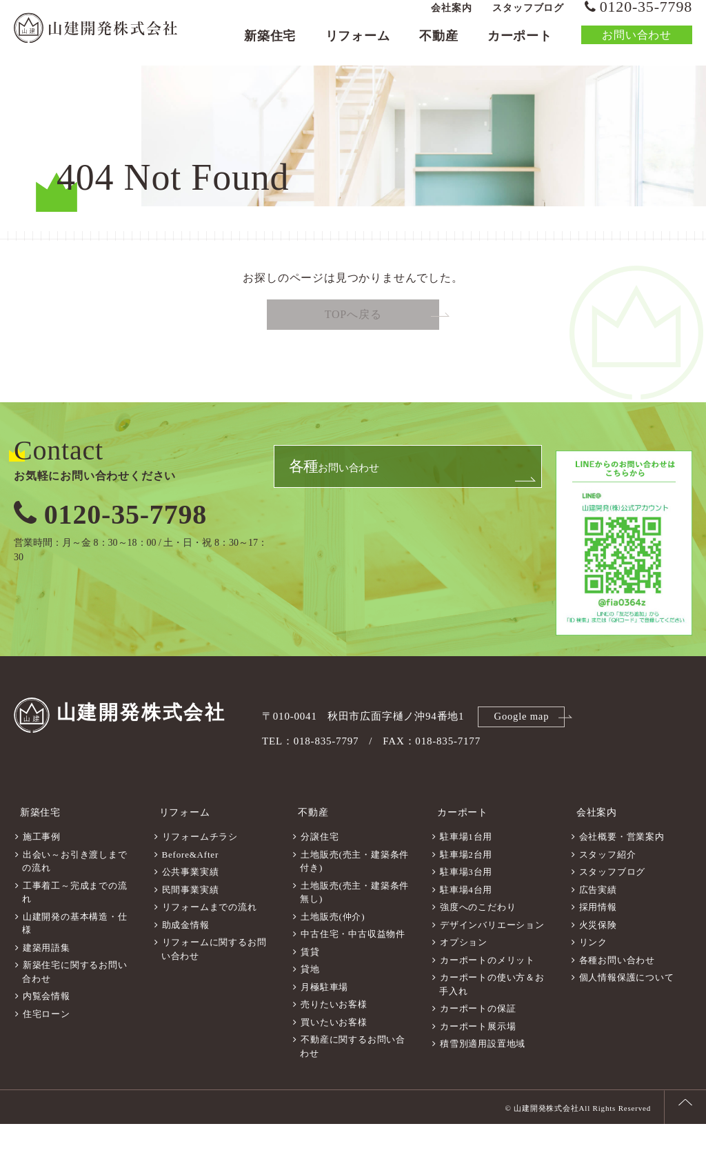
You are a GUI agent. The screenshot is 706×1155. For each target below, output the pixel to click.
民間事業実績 (190, 921)
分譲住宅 (320, 867)
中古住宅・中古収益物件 (353, 965)
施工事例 (42, 867)
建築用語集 (46, 979)
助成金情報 (186, 956)
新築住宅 (270, 45)
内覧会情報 (46, 1027)
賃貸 (310, 983)
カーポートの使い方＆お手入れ (492, 1015)
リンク (593, 973)
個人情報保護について (626, 1008)
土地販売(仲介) (333, 947)
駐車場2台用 (466, 885)
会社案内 (451, 17)
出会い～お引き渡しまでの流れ (75, 892)
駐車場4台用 (466, 921)
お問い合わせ (637, 44)
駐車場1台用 (466, 867)
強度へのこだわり (478, 938)
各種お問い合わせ (617, 991)
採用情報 (598, 938)
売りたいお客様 (334, 1035)
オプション (463, 973)
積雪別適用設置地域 (482, 1074)
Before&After (190, 885)
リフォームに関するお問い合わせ (214, 980)
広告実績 (598, 921)
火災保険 (598, 956)
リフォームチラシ (200, 867)
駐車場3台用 (466, 903)
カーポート (519, 45)
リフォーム (357, 45)
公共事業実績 (190, 903)
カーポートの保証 (478, 1039)
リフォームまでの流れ (209, 938)
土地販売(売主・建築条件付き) (354, 892)
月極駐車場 (324, 1018)
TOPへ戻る (353, 353)
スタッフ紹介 (607, 885)
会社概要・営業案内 (622, 867)
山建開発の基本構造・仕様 (75, 954)
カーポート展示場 (478, 1057)
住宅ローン (46, 1045)
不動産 (438, 45)
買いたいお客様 (334, 1053)
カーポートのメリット (487, 991)
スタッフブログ (528, 17)
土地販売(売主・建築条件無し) (354, 923)
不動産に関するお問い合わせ (352, 1077)
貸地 (310, 1000)
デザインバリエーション (492, 956)
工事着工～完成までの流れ (75, 923)
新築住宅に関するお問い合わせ (75, 1003)
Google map (523, 754)
